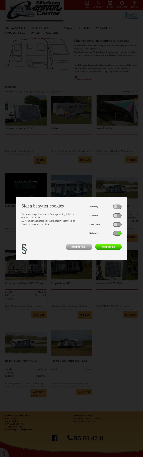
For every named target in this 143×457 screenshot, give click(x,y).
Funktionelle (94, 224)
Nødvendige (94, 233)
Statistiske (93, 216)
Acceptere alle (108, 247)
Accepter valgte (79, 247)
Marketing (93, 207)
